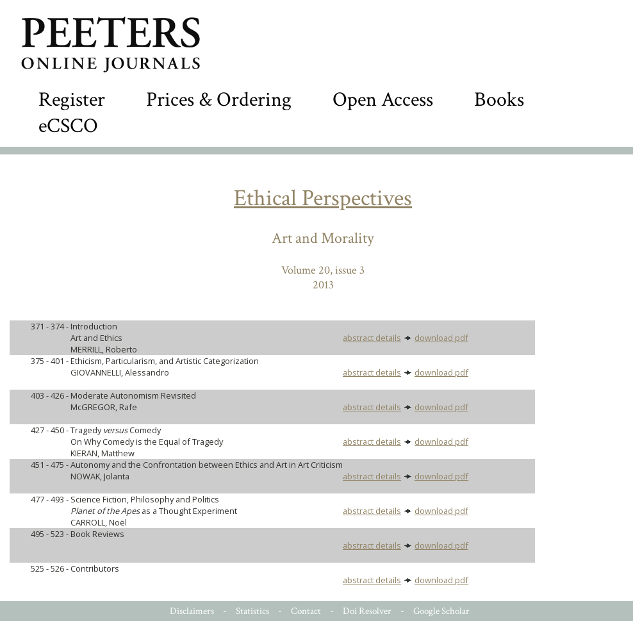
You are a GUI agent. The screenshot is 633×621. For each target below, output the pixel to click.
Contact (306, 611)
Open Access (383, 100)
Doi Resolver (367, 611)
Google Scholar (441, 611)
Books (499, 100)
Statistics (252, 611)
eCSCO (68, 126)
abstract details (372, 338)
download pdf (441, 338)
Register (71, 100)
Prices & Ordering (219, 100)
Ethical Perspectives (323, 198)
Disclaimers (192, 611)
